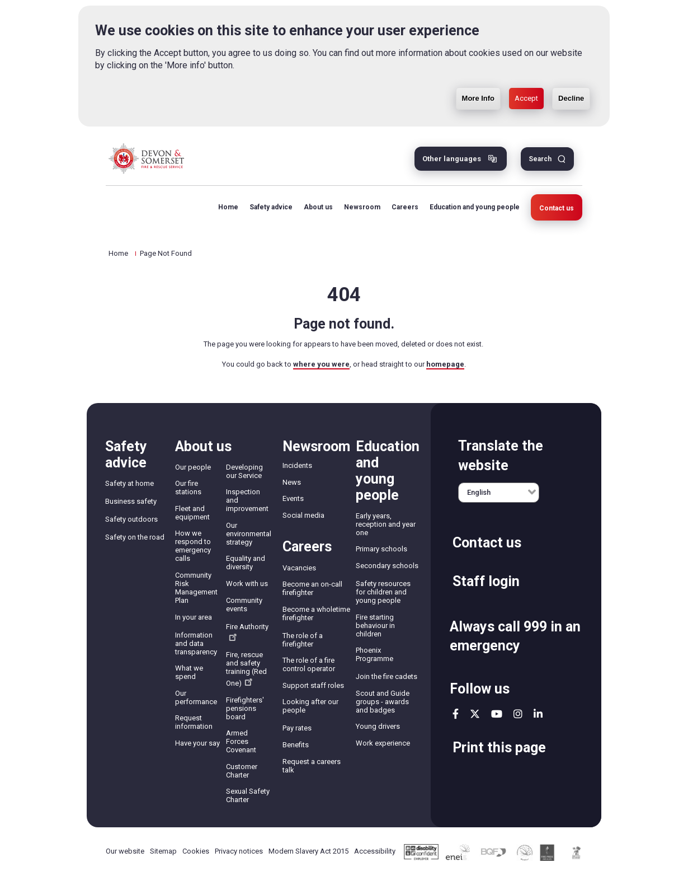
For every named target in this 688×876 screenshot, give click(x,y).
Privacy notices (239, 851)
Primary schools (381, 549)
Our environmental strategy (248, 533)
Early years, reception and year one (386, 524)
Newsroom (362, 207)
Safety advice (271, 207)
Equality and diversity (245, 562)
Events (293, 498)
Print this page (499, 747)
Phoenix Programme (374, 654)
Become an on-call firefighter (312, 588)
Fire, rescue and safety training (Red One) (246, 668)
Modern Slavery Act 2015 (308, 851)
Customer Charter (241, 770)
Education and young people (475, 207)
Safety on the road (134, 537)
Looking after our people (310, 705)
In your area (193, 617)
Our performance (196, 697)
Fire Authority (247, 631)
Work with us (247, 583)
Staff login (486, 581)
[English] (498, 492)
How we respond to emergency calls (193, 546)
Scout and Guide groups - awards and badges (382, 701)
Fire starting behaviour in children (375, 625)
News (291, 482)
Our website (125, 851)
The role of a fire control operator (308, 664)
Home (228, 207)
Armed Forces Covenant (241, 741)
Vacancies (299, 568)
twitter (475, 714)
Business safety (131, 501)
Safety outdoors (131, 519)
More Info (478, 73)
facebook (455, 714)
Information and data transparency (196, 643)
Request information (194, 722)
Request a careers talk (311, 765)
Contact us (556, 208)
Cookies (195, 851)
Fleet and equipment (192, 512)
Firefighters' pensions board (245, 708)
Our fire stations (188, 487)
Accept (526, 73)
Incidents (297, 465)
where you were (321, 364)
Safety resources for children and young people (383, 592)
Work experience (383, 743)
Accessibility (374, 851)
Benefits (295, 745)
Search (540, 159)
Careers (405, 207)
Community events (244, 604)
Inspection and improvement (247, 500)
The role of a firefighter (302, 639)
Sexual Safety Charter (248, 795)
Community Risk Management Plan (196, 588)
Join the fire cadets (386, 676)
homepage (445, 364)
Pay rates (297, 728)
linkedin (538, 714)
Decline (571, 73)
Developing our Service (244, 471)
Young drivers (378, 726)
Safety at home (129, 483)
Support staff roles (313, 685)
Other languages (451, 158)
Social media (303, 515)
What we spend (189, 672)
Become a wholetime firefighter (316, 613)
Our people (193, 467)
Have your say (197, 743)
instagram (518, 714)
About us (318, 207)
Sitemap (163, 851)
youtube (496, 714)
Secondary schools (387, 565)
